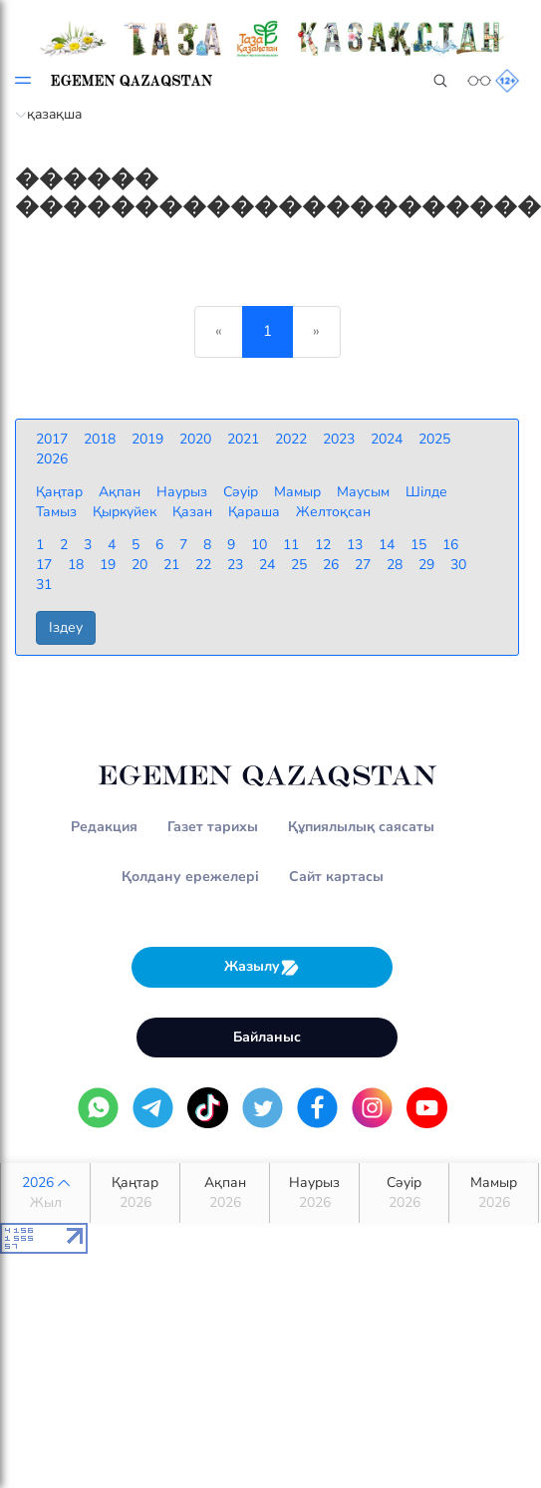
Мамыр (493, 1193)
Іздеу (66, 627)
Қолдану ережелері (190, 876)
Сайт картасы (336, 876)
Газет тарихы (212, 826)
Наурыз (314, 1193)
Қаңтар (135, 1193)
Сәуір (404, 1193)
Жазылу (262, 967)
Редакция (104, 826)
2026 (45, 1193)
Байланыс (267, 1037)
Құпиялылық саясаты (361, 826)
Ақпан (224, 1193)
